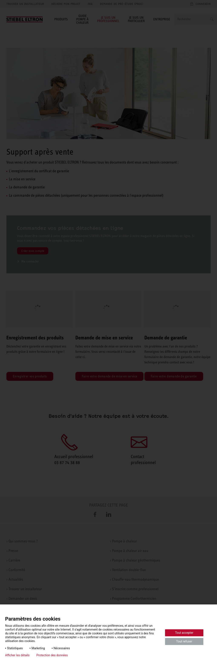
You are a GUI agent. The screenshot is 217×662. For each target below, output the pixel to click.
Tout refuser (184, 641)
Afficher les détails (17, 655)
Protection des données (52, 655)
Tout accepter (184, 632)
